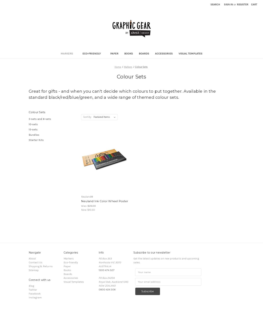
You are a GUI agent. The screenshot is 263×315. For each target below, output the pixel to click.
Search (215, 4)
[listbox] (105, 117)
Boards (144, 53)
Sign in (228, 4)
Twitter (33, 289)
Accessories (164, 53)
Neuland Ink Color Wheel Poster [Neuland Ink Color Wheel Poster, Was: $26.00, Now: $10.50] (104, 201)
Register (242, 4)
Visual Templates (190, 53)
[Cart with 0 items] (254, 4)
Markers (68, 53)
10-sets (33, 124)
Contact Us (35, 262)
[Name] (168, 272)
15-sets (33, 129)
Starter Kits (36, 140)
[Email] (168, 282)
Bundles (34, 134)
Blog (31, 285)
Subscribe (148, 291)
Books (128, 53)
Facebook (35, 293)
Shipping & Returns (41, 266)
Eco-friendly (93, 53)
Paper (114, 53)
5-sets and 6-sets (40, 119)
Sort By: (87, 117)
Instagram (35, 297)
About (32, 258)
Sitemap (34, 270)
